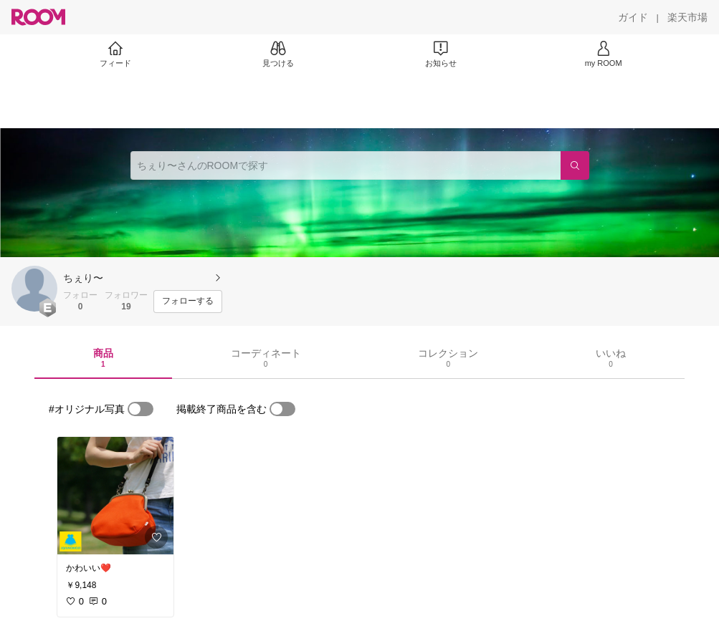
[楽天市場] (687, 17)
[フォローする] (187, 301)
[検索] (575, 165)
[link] (115, 495)
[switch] (140, 409)
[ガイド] (633, 17)
